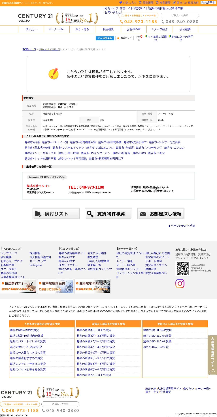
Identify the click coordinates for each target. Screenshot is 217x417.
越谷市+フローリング (103, 145)
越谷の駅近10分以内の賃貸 (26, 327)
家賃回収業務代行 (156, 265)
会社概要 (185, 29)
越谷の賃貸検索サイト (71, 245)
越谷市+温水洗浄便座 (164, 139)
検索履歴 (163, 3)
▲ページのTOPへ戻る (184, 217)
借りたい (31, 29)
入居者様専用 (173, 9)
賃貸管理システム (156, 257)
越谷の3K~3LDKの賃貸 (157, 333)
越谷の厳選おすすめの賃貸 (25, 350)
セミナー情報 (124, 249)
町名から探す (67, 253)
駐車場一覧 (95, 257)
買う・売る (82, 29)
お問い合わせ (190, 9)
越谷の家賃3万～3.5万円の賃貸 (95, 327)
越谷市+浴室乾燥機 (94, 139)
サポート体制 (153, 253)
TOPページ (28, 46)
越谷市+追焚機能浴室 (72, 139)
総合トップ (111, 9)
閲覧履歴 (94, 249)
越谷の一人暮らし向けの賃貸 (27, 344)
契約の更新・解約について (74, 261)
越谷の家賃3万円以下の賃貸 (93, 322)
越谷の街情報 (156, 9)
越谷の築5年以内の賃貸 (24, 322)
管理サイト (126, 9)
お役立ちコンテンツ (99, 261)
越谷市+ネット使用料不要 (107, 150)
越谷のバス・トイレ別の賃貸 (27, 333)
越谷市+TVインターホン (36, 150)
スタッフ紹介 (159, 29)
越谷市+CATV (86, 150)
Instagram (36, 257)
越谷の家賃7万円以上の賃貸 (93, 366)
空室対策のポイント (157, 249)
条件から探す (67, 249)
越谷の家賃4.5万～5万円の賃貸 (95, 344)
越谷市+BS (72, 150)
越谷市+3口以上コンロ (63, 145)
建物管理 (151, 261)
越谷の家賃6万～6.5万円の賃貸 (95, 361)
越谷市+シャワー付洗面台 (139, 139)
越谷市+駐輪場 (57, 150)
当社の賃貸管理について (130, 245)
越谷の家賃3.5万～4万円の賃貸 (95, 333)
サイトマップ (38, 253)
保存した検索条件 (98, 253)
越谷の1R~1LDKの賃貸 (157, 322)
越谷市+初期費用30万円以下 (161, 150)
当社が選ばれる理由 (157, 245)
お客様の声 (133, 29)
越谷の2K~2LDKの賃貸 (157, 327)
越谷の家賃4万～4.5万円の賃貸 (95, 338)
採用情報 (36, 245)
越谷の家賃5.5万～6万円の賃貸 (95, 355)
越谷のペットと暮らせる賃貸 (27, 361)
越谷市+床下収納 (169, 145)
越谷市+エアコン (124, 145)
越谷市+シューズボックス (146, 145)
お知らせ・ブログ (11, 253)
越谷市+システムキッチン (37, 145)
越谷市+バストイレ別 (49, 139)
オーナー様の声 (126, 253)
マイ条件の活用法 (159, 37)
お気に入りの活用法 (183, 37)
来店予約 (208, 3)
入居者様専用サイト (12, 269)
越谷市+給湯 (31, 139)
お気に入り (127, 3)
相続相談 (108, 29)
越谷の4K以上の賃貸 (155, 338)
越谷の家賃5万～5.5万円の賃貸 (95, 350)
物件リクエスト (68, 257)
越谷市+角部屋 (83, 145)
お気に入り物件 (97, 245)
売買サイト (140, 9)
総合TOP (150, 380)
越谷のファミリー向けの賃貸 (27, 355)
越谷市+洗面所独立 (115, 139)
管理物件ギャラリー (128, 257)
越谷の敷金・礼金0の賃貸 (25, 338)
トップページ (9, 245)
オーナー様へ (56, 29)
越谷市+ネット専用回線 (134, 150)
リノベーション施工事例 (130, 261)
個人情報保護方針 (40, 249)
